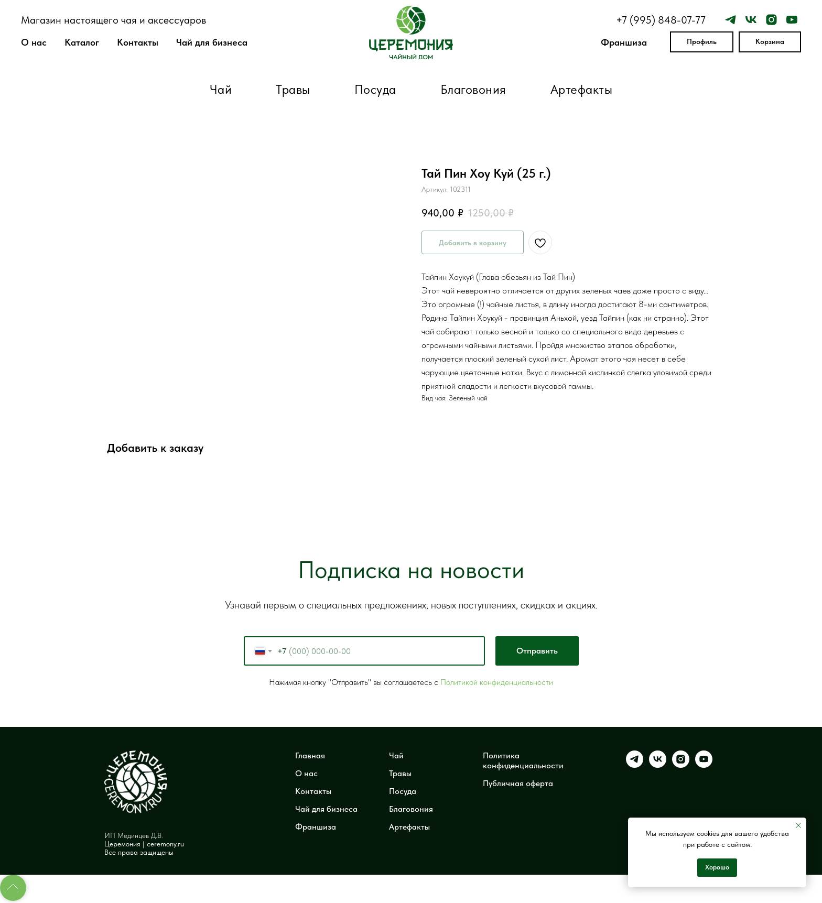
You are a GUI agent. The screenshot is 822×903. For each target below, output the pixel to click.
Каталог (81, 42)
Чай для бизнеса (211, 42)
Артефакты (581, 89)
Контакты (137, 42)
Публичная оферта (518, 783)
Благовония (473, 89)
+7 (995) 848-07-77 (661, 20)
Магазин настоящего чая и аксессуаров (113, 20)
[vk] (751, 19)
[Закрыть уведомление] (798, 825)
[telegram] (730, 19)
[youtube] (791, 19)
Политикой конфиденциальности (496, 682)
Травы (293, 89)
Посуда (375, 89)
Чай (221, 89)
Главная (310, 755)
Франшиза (624, 42)
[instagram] (771, 19)
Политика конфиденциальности (523, 760)
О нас (34, 42)
